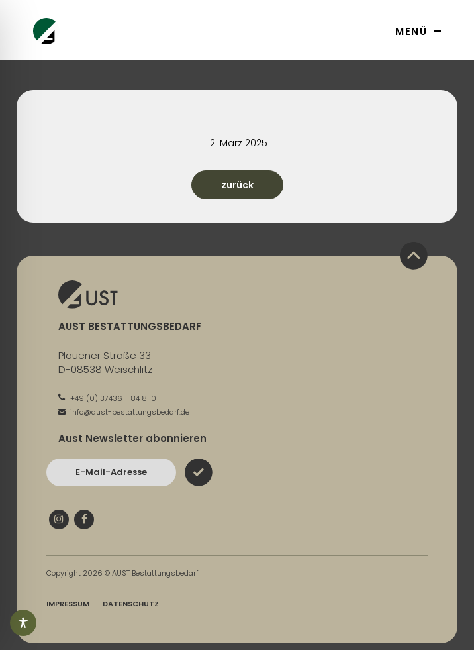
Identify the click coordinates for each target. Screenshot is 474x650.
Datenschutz (131, 603)
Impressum (67, 603)
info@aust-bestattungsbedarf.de (123, 412)
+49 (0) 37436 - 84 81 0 (107, 398)
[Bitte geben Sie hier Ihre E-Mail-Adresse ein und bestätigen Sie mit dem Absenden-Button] (111, 472)
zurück (237, 184)
